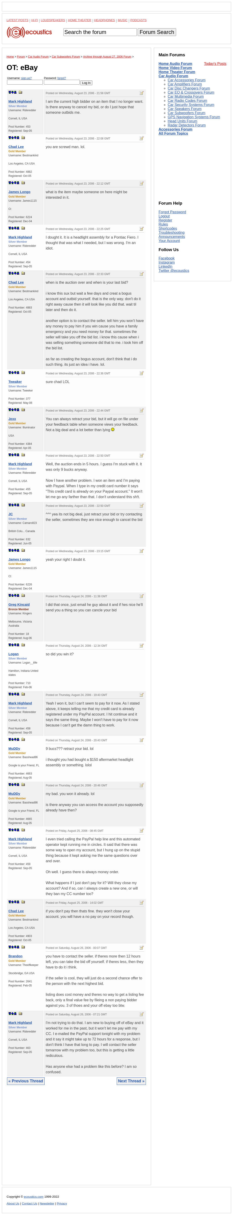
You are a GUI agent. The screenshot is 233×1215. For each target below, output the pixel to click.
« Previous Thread (25, 1081)
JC (10, 514)
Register (165, 220)
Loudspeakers (53, 20)
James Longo (19, 192)
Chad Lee (16, 147)
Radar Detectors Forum (187, 125)
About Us (13, 1203)
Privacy (62, 1203)
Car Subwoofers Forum (186, 113)
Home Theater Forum (177, 72)
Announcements (172, 237)
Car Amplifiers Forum (185, 84)
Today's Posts (215, 64)
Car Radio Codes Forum (187, 101)
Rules (163, 224)
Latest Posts (17, 20)
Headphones (104, 20)
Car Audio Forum (173, 76)
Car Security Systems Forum (191, 105)
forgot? (61, 78)
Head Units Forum (182, 121)
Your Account (169, 241)
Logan (13, 654)
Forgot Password (172, 212)
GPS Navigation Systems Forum (194, 117)
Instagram (167, 262)
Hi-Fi (34, 20)
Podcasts (138, 20)
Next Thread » (131, 1081)
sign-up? (26, 78)
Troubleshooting (172, 232)
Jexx (12, 419)
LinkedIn (165, 266)
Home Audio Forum (175, 64)
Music (122, 20)
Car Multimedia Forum (186, 96)
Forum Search (156, 32)
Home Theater (79, 20)
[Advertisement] (76, 1138)
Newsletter (47, 1203)
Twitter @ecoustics (174, 271)
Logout (164, 216)
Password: (62, 81)
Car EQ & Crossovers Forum (191, 92)
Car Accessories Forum (186, 80)
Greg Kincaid (19, 604)
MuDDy (14, 748)
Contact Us (29, 1203)
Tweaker (15, 382)
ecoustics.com (33, 1196)
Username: (25, 81)
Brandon (15, 956)
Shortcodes (168, 228)
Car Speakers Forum (185, 109)
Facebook (167, 258)
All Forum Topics (173, 133)
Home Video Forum (175, 68)
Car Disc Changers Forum (189, 88)
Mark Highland (20, 101)
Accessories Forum (175, 129)
